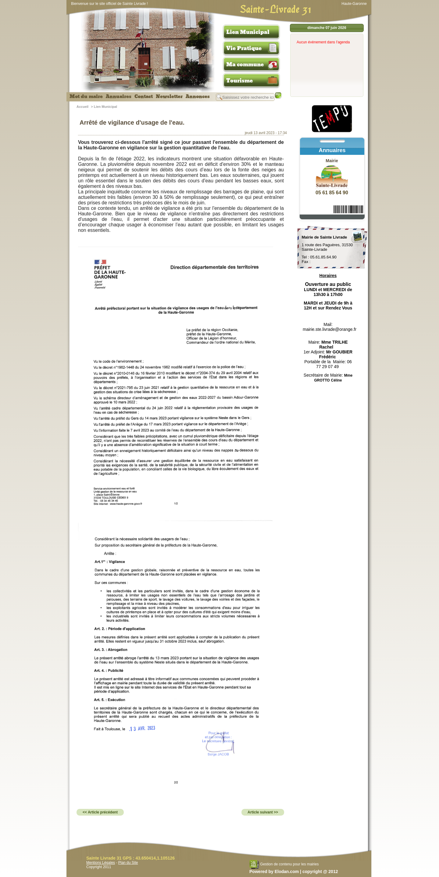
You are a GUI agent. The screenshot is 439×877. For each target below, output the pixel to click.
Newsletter (169, 96)
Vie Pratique (244, 48)
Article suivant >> (263, 812)
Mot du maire (86, 96)
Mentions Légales (100, 863)
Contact (143, 96)
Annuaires (118, 96)
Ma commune (245, 64)
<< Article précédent (100, 812)
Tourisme (239, 80)
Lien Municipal (247, 32)
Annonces (198, 96)
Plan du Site (128, 863)
